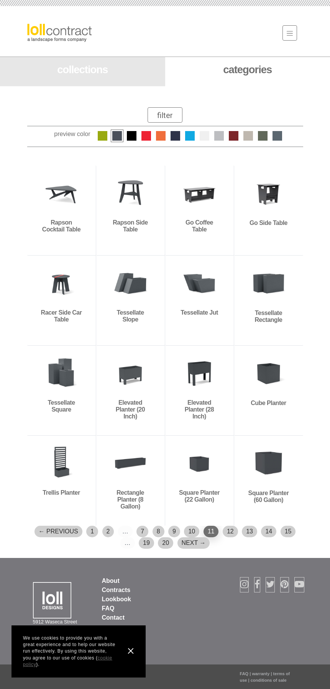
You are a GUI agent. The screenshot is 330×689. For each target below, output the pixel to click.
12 (230, 531)
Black (131, 136)
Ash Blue (277, 136)
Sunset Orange (161, 136)
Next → (194, 543)
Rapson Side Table (130, 226)
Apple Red (146, 136)
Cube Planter (268, 403)
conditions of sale (269, 680)
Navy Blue (175, 136)
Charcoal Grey (117, 136)
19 (146, 543)
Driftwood (219, 136)
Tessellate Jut (199, 312)
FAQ (108, 608)
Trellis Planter (61, 492)
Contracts (116, 590)
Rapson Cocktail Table (61, 226)
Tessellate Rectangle (268, 316)
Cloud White (204, 136)
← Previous (58, 531)
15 (288, 531)
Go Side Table (268, 223)
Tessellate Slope (130, 316)
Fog (248, 136)
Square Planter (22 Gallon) (199, 496)
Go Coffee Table (199, 226)
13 (249, 531)
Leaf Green (102, 136)
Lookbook (116, 599)
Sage (263, 136)
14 (268, 531)
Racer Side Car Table (61, 316)
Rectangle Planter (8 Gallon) (130, 499)
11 (211, 531)
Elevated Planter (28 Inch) (199, 409)
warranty (260, 673)
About (111, 580)
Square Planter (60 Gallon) (268, 496)
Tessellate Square (61, 406)
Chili (233, 136)
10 (191, 531)
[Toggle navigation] (289, 33)
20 (165, 543)
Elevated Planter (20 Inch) (130, 409)
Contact (113, 617)
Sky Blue (190, 136)
